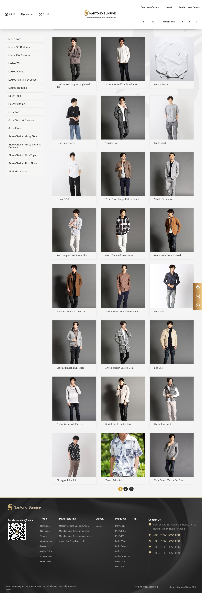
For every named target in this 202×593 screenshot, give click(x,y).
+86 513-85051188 (166, 535)
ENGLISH (27, 14)
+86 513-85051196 (166, 541)
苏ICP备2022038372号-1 (146, 587)
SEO (194, 587)
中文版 (10, 14)
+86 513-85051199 (166, 553)
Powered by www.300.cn (180, 587)
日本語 (44, 14)
